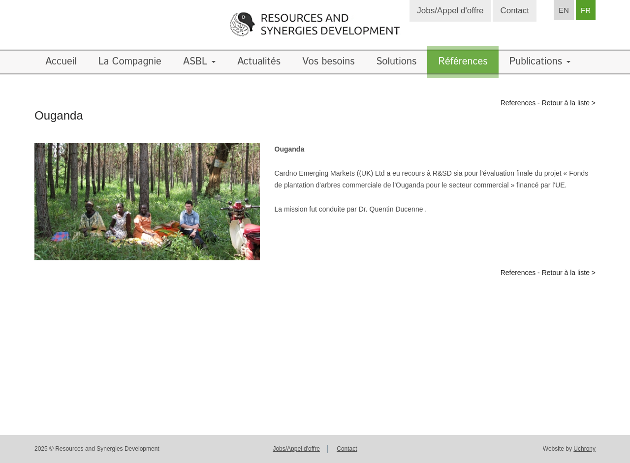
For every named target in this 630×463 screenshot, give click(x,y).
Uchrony (584, 448)
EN (564, 10)
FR (586, 10)
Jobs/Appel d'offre (450, 10)
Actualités (259, 62)
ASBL (199, 62)
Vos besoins (328, 62)
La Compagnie (129, 62)
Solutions (396, 62)
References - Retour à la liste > (548, 103)
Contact (514, 10)
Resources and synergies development (315, 24)
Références (462, 62)
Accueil (61, 62)
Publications (539, 62)
